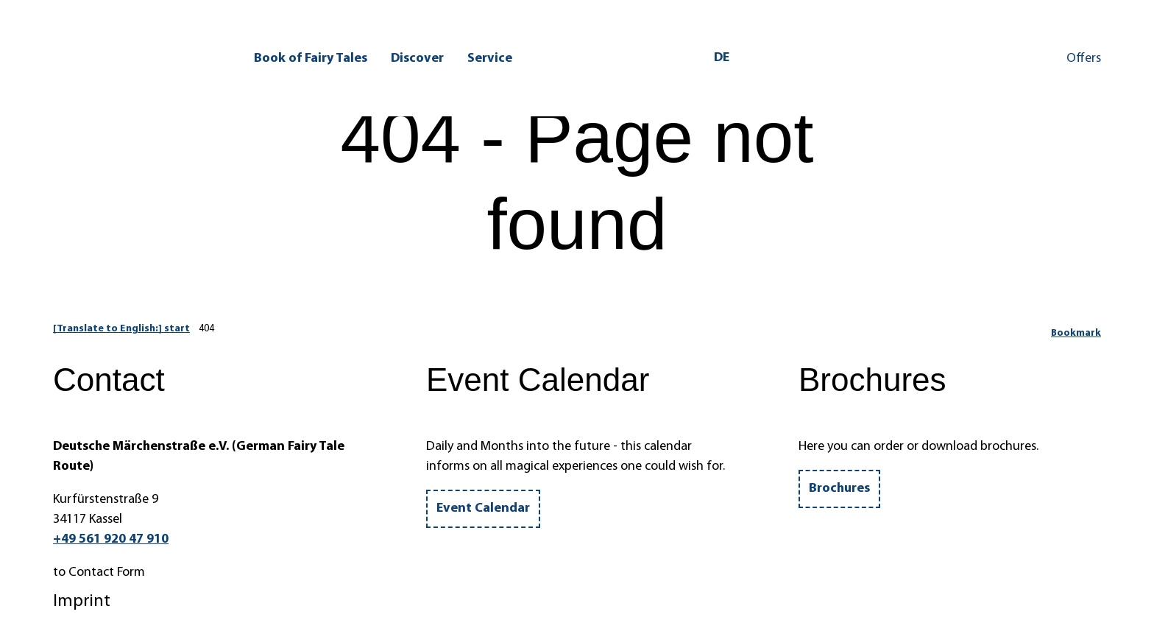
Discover (417, 57)
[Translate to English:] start (121, 328)
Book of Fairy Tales (310, 57)
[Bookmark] (1076, 329)
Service (489, 57)
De (721, 57)
